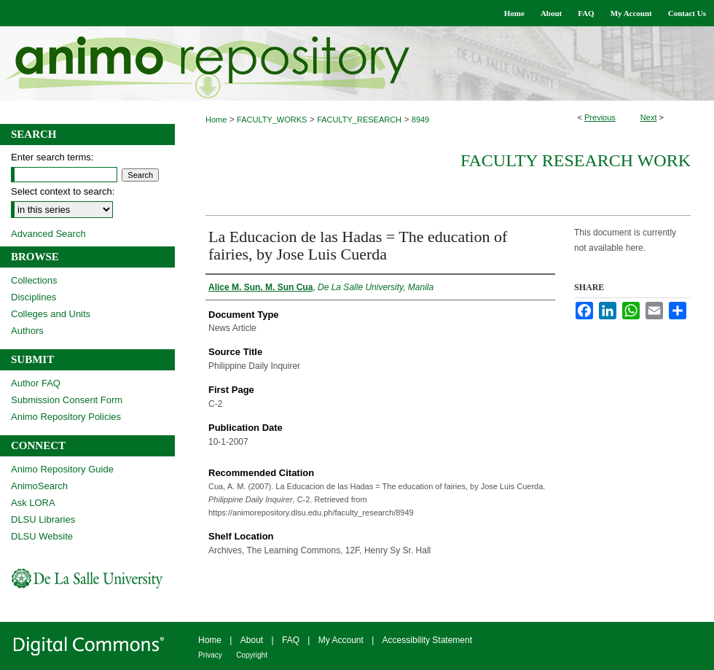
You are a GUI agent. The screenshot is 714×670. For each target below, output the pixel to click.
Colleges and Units (50, 313)
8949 (420, 119)
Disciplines (33, 297)
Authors (27, 330)
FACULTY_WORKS (272, 119)
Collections (34, 280)
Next (648, 117)
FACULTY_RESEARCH (359, 119)
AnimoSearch (39, 485)
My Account (341, 640)
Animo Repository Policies (66, 416)
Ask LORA (33, 502)
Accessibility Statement (427, 640)
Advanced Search (48, 233)
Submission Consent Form (66, 399)
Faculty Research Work (575, 160)
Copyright (251, 655)
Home (216, 119)
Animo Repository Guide (62, 469)
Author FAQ (35, 383)
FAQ (290, 640)
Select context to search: (62, 191)
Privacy (210, 655)
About (251, 640)
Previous (600, 117)
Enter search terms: (52, 157)
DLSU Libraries (43, 519)
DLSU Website (42, 536)
